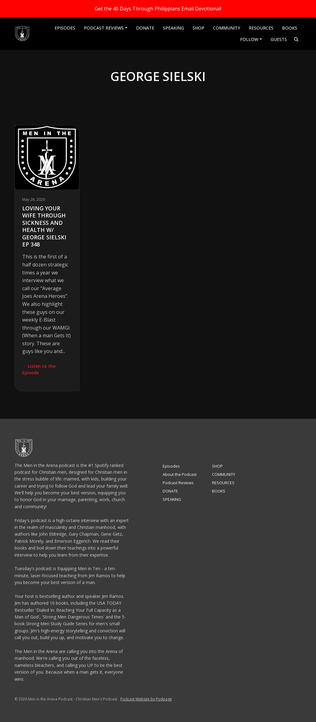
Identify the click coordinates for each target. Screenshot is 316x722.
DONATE (145, 28)
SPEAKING (173, 28)
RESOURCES (261, 28)
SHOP (198, 28)
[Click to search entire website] (296, 39)
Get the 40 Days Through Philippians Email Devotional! (158, 8)
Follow (249, 39)
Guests (279, 39)
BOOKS (289, 28)
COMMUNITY (226, 28)
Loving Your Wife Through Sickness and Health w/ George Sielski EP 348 (44, 226)
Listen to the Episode (39, 369)
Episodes (65, 28)
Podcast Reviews (104, 28)
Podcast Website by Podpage (146, 699)
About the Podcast (180, 474)
